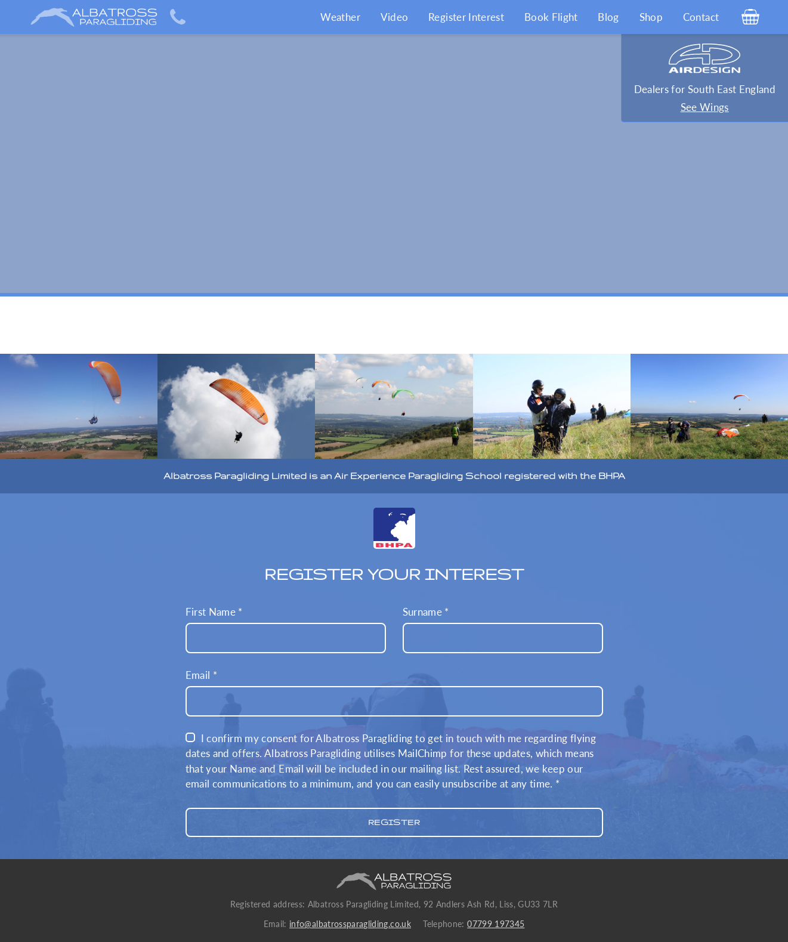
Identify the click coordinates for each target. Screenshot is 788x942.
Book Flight (551, 17)
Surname (503, 629)
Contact (701, 17)
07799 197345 (495, 924)
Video (395, 17)
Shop (651, 17)
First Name (286, 629)
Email (394, 692)
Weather (340, 17)
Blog (608, 17)
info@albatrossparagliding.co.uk (350, 924)
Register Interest (466, 17)
